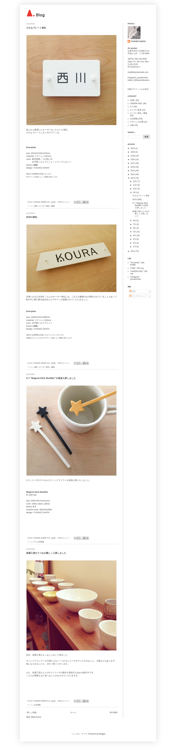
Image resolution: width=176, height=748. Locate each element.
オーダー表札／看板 (47, 206)
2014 (133, 174)
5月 (134, 232)
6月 (134, 228)
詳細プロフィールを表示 (138, 89)
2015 (133, 170)
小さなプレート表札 (36, 27)
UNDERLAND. (136, 103)
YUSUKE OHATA (138, 41)
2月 (134, 243)
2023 (133, 148)
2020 (133, 152)
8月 (134, 220)
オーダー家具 (135, 110)
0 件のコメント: (64, 202)
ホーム (73, 712)
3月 (134, 239)
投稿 (132, 291)
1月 (134, 246)
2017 (133, 163)
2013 (133, 178)
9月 (134, 192)
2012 (133, 251)
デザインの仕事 (136, 122)
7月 (134, 224)
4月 (134, 235)
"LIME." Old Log (136, 268)
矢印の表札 (31, 217)
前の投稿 (113, 712)
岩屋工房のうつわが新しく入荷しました (46, 553)
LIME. (36, 206)
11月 (135, 185)
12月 (135, 181)
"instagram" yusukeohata (135, 278)
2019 (133, 156)
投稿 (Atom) (36, 717)
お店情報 (40, 542)
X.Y (35, 542)
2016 (133, 167)
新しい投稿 (31, 712)
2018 (133, 159)
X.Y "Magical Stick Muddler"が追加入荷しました (51, 378)
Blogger (102, 734)
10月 (135, 189)
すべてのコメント (138, 296)
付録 (132, 125)
